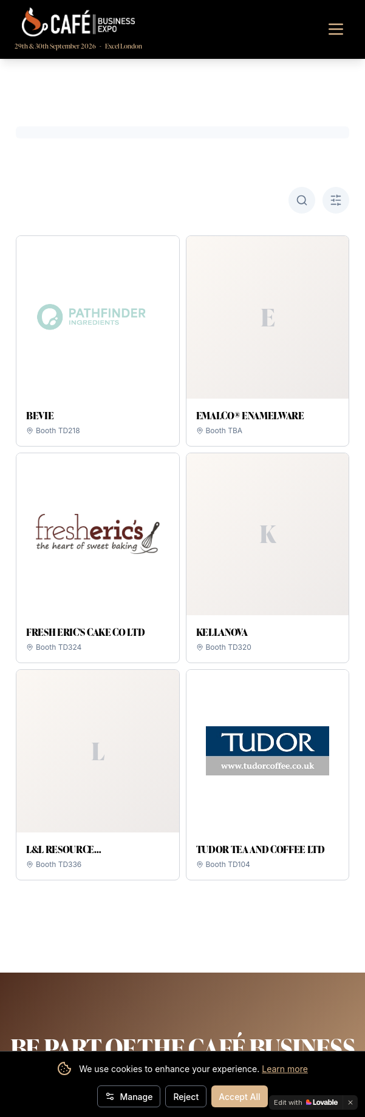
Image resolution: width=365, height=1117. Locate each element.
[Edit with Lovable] (306, 1102)
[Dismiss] (350, 1102)
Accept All (239, 1097)
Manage (128, 1097)
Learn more (285, 1069)
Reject (186, 1097)
